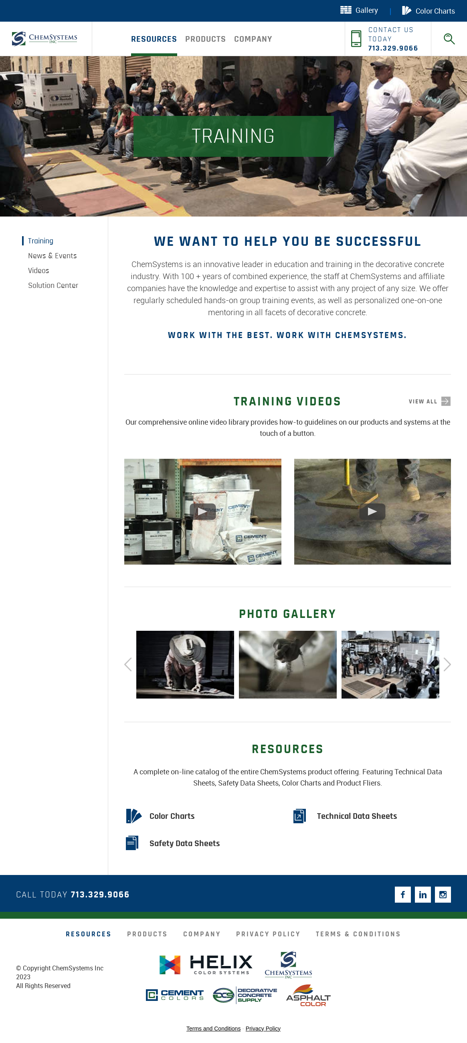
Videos (38, 271)
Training (40, 241)
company (253, 38)
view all (423, 402)
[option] (185, 665)
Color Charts (428, 10)
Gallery (359, 10)
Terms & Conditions (358, 934)
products (205, 38)
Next (447, 665)
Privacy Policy (268, 934)
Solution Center (53, 286)
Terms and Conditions (213, 1028)
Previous (128, 665)
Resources (154, 38)
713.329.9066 (100, 894)
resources (89, 934)
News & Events (52, 256)
